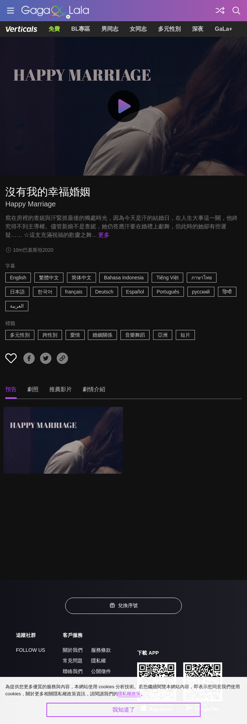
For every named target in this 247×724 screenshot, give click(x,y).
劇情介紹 (94, 389)
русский (201, 292)
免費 (54, 29)
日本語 (17, 292)
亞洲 (163, 335)
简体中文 (81, 277)
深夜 (197, 29)
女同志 (138, 29)
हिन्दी (227, 292)
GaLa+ (223, 29)
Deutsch (104, 292)
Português (168, 292)
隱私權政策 (129, 693)
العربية (17, 306)
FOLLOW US (30, 650)
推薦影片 (60, 389)
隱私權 (98, 660)
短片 (185, 335)
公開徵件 (101, 671)
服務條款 (101, 650)
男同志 (109, 29)
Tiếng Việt (167, 277)
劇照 (33, 389)
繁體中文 (49, 277)
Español (135, 292)
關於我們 (73, 650)
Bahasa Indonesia (124, 277)
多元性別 (169, 29)
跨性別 (50, 335)
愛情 (75, 335)
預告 (11, 389)
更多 (104, 235)
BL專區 (80, 29)
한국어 (45, 292)
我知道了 (123, 710)
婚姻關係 (102, 335)
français (74, 292)
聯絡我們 (73, 671)
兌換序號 (123, 605)
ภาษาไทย (201, 277)
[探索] (220, 10)
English (18, 277)
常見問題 (73, 660)
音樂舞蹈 (135, 335)
